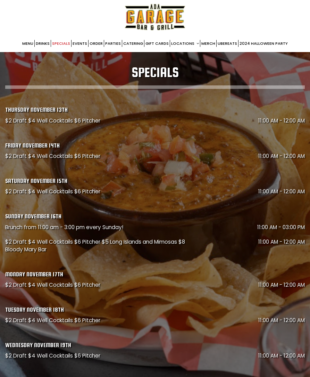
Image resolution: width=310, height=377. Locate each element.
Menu (27, 43)
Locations (185, 43)
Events (80, 43)
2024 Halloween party (264, 43)
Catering (133, 43)
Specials (61, 43)
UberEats (227, 43)
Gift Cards (157, 43)
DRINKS (43, 43)
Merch (208, 43)
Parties (113, 43)
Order (96, 43)
